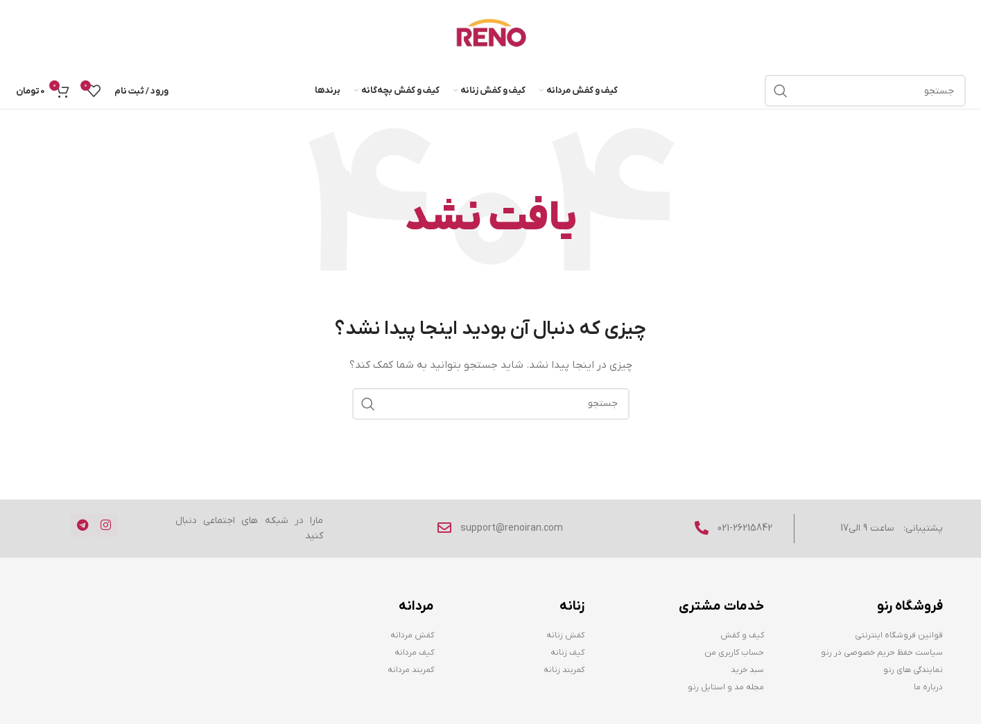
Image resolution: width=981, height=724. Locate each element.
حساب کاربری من (734, 652)
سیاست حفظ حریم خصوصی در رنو (882, 652)
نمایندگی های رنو (913, 670)
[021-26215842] (702, 528)
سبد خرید (747, 670)
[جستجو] (865, 91)
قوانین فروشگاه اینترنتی (899, 635)
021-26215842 (745, 528)
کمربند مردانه (411, 670)
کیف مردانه (414, 652)
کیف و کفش (742, 635)
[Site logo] (490, 35)
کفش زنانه (565, 635)
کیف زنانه (567, 652)
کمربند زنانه (564, 670)
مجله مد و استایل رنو (726, 687)
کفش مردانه (412, 635)
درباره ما (928, 687)
